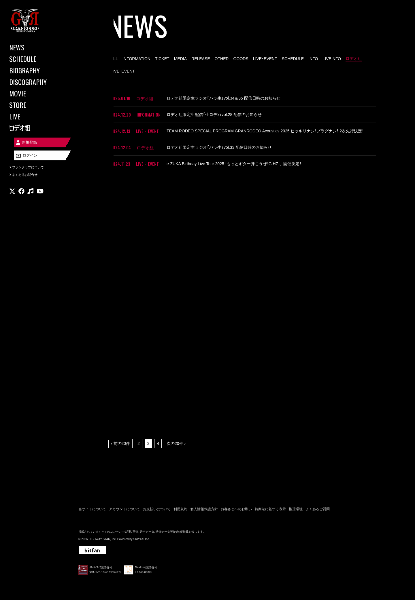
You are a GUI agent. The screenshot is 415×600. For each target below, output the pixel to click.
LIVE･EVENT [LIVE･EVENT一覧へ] (123, 71)
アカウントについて (124, 509)
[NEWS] (34, 47)
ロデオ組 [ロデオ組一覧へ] (354, 58)
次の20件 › (176, 443)
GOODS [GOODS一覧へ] (240, 58)
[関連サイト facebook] (21, 194)
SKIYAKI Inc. (141, 539)
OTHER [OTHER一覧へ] (222, 58)
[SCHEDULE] (34, 58)
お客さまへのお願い (236, 509)
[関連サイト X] (12, 194)
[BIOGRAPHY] (34, 70)
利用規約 (180, 509)
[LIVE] (34, 116)
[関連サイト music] (30, 194)
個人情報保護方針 (204, 509)
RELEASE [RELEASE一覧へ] (200, 58)
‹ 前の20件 (120, 443)
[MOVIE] (34, 93)
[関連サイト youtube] (40, 194)
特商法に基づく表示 (270, 509)
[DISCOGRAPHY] (34, 81)
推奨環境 (296, 509)
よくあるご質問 (317, 509)
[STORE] (34, 104)
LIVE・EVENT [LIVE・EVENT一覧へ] (265, 58)
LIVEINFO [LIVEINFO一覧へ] (331, 58)
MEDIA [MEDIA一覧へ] (180, 58)
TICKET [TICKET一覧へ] (162, 58)
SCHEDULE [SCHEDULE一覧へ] (293, 58)
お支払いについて (157, 509)
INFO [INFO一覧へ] (313, 58)
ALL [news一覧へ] (114, 58)
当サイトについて (92, 509)
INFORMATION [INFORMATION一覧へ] (136, 58)
